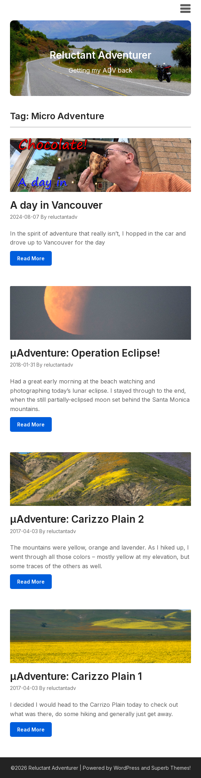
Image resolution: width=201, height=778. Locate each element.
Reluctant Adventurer (50, 8)
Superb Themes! (171, 768)
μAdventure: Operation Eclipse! (85, 353)
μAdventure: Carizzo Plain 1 (76, 676)
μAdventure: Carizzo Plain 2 (77, 519)
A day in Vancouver (56, 205)
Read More (31, 258)
